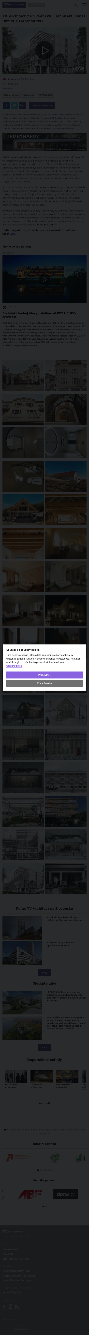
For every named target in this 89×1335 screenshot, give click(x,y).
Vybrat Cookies (44, 683)
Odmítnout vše (14, 666)
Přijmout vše (44, 675)
